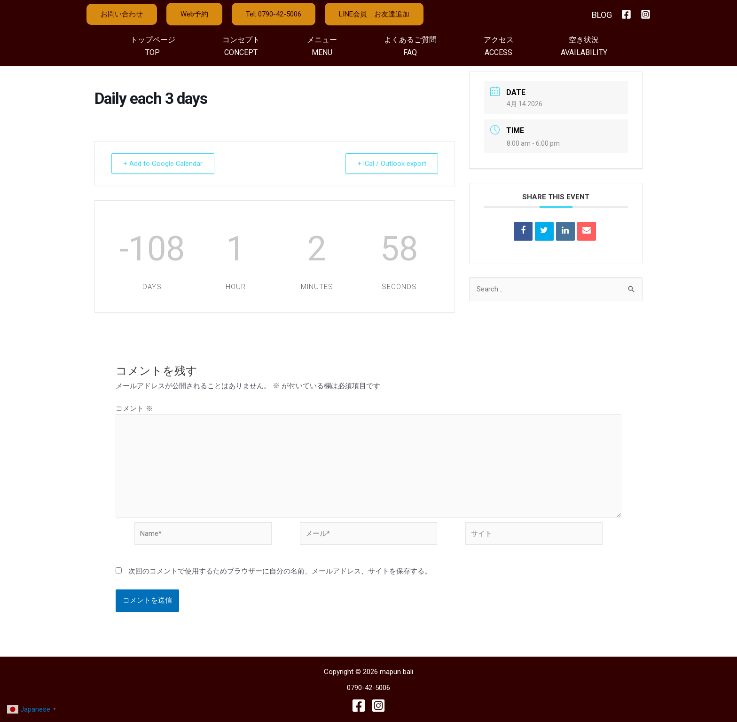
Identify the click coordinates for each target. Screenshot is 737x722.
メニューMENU (322, 46)
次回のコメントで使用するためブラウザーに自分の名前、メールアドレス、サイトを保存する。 (279, 573)
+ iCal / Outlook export (389, 163)
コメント (134, 408)
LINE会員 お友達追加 (374, 14)
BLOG (602, 15)
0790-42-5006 (368, 688)
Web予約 (194, 14)
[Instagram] (646, 14)
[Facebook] (626, 14)
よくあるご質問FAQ (410, 46)
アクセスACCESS (499, 46)
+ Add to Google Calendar (165, 163)
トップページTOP (152, 46)
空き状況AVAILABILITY (584, 46)
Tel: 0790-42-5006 (273, 14)
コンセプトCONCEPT (241, 46)
